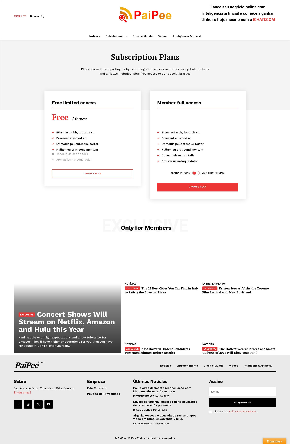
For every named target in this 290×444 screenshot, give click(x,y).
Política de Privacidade (242, 412)
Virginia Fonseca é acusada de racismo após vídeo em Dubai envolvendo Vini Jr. (164, 417)
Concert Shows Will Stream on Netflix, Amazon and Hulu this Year (64, 318)
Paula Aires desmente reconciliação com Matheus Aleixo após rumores (162, 390)
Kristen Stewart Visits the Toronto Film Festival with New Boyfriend (235, 291)
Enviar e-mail (22, 393)
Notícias (130, 284)
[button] (38, 16)
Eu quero (242, 403)
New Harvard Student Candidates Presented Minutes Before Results (157, 351)
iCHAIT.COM (264, 19)
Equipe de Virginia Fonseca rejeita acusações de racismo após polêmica (165, 403)
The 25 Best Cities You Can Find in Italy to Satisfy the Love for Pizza (161, 291)
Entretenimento (213, 284)
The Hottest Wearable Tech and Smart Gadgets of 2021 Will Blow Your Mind (238, 351)
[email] (242, 392)
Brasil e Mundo (142, 410)
